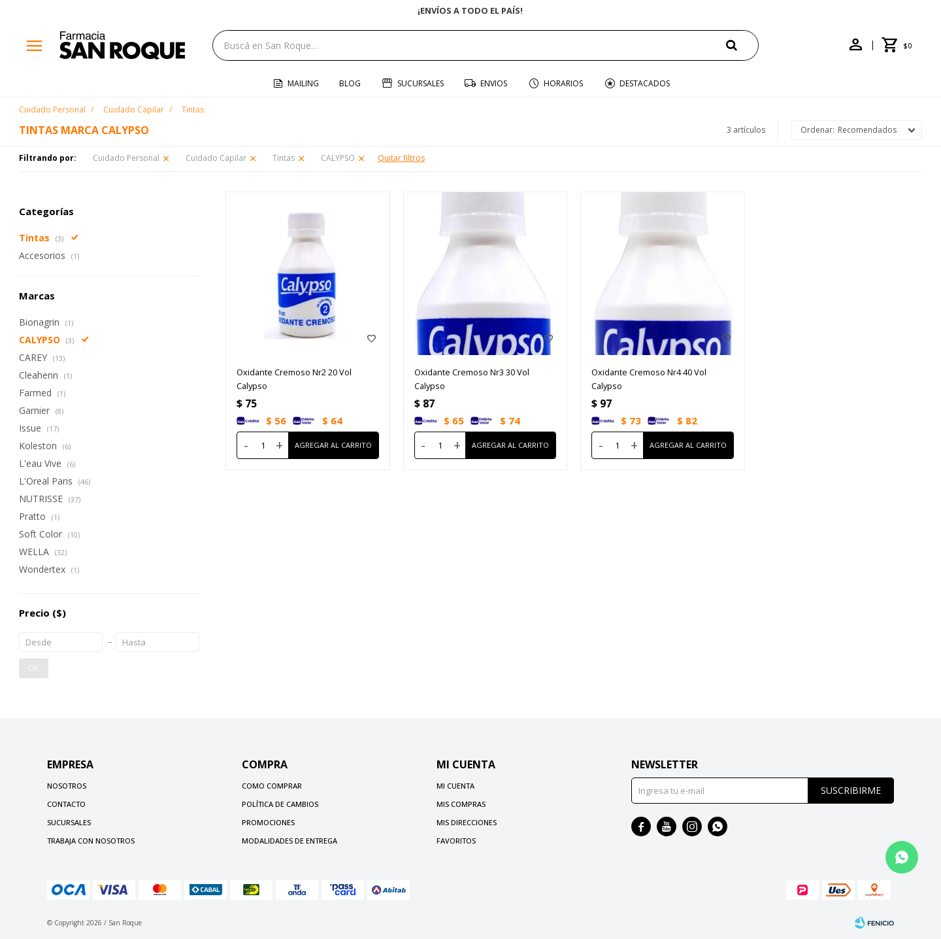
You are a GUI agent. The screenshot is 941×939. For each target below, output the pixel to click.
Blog (350, 83)
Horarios (563, 83)
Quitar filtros (401, 157)
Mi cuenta (455, 786)
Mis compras (461, 804)
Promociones (268, 822)
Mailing (303, 83)
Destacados (644, 83)
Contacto (66, 804)
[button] (742, 45)
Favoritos (456, 840)
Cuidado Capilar (216, 157)
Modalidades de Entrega (289, 840)
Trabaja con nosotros (91, 840)
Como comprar (272, 786)
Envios (493, 83)
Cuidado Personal (126, 157)
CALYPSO (338, 157)
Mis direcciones (467, 822)
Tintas (283, 157)
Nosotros (66, 786)
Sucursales (420, 83)
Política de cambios (280, 804)
